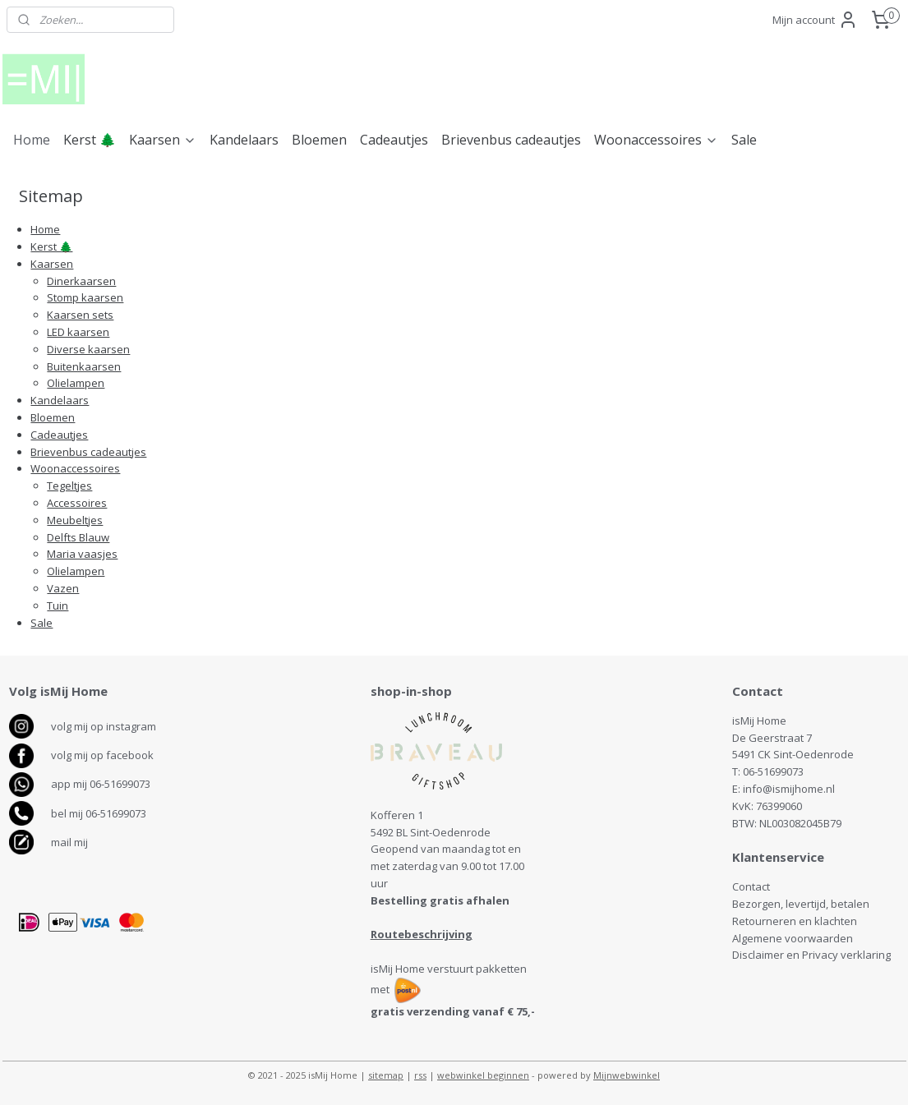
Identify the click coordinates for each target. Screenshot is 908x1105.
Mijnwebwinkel (626, 1075)
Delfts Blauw (78, 537)
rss (420, 1075)
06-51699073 (773, 771)
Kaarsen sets (80, 314)
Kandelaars (244, 140)
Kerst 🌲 (89, 140)
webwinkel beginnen (483, 1075)
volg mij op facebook (102, 755)
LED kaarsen (78, 332)
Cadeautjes (394, 140)
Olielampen (75, 382)
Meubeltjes (75, 520)
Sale (744, 140)
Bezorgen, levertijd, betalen (800, 903)
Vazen (63, 588)
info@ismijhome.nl (789, 788)
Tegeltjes (69, 485)
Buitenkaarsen (84, 366)
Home (31, 140)
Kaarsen (162, 140)
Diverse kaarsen (88, 349)
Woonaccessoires (656, 140)
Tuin (57, 605)
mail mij (69, 842)
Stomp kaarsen (85, 297)
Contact (751, 886)
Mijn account (815, 20)
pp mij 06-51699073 (104, 783)
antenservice (784, 857)
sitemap (385, 1075)
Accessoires (77, 502)
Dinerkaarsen (81, 281)
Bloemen (319, 140)
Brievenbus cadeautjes (511, 140)
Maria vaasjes (82, 553)
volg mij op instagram (103, 726)
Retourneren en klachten (794, 921)
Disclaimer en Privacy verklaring (811, 954)
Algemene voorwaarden (792, 938)
